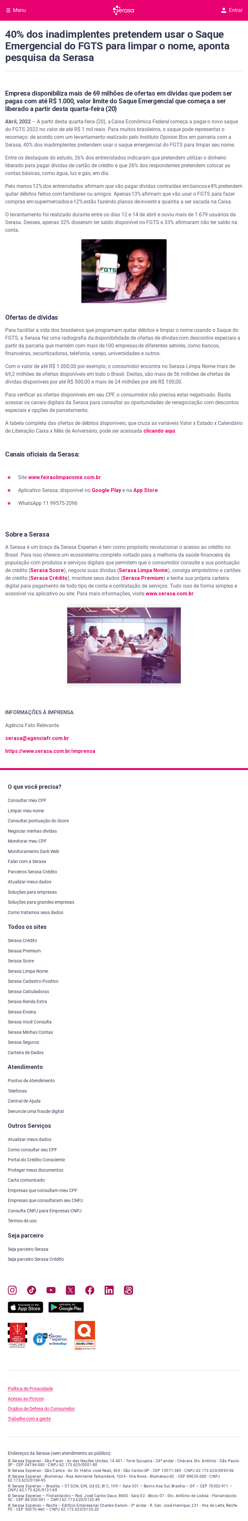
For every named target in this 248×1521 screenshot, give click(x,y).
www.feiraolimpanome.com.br (64, 477)
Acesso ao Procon (26, 1398)
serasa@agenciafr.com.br (37, 738)
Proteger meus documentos (35, 1170)
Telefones (17, 1091)
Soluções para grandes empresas (41, 902)
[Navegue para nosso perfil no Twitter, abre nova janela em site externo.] (70, 1291)
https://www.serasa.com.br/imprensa (50, 751)
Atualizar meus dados (29, 881)
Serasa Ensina (22, 1011)
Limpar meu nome (26, 810)
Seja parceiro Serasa (28, 1249)
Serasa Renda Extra (27, 1001)
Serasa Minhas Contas (30, 1032)
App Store (145, 490)
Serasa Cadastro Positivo (33, 981)
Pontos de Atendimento (31, 1080)
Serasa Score (47, 570)
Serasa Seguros (23, 1042)
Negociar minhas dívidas (32, 831)
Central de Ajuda (24, 1101)
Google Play (106, 490)
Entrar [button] (232, 10)
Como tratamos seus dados (35, 912)
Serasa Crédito (48, 578)
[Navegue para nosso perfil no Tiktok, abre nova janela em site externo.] (31, 1291)
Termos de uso (22, 1220)
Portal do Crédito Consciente (36, 1159)
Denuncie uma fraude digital (36, 1111)
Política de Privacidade (30, 1388)
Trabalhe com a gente (29, 1418)
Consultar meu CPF (27, 800)
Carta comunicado (26, 1180)
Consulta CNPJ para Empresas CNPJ (45, 1210)
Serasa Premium (142, 578)
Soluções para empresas (32, 892)
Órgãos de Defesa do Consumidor (41, 1408)
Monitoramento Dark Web (33, 851)
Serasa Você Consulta (30, 1021)
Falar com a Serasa (27, 861)
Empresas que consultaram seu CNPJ (45, 1200)
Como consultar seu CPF (32, 1149)
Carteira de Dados (26, 1052)
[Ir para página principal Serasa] (124, 10)
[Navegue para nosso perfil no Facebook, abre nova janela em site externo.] (89, 1291)
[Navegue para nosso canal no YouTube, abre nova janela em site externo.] (51, 1291)
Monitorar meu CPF (27, 841)
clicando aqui (159, 431)
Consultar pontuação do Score (38, 820)
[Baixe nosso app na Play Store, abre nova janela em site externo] (66, 1311)
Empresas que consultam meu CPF (43, 1190)
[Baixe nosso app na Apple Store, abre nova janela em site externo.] (25, 1311)
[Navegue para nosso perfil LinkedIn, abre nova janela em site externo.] (109, 1291)
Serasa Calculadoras (28, 991)
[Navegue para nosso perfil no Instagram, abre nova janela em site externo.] (12, 1291)
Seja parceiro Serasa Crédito (36, 1259)
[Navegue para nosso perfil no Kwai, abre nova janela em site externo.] (128, 1291)
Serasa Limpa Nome (143, 570)
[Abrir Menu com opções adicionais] (16, 10)
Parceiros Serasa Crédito (32, 871)
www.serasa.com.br (170, 594)
